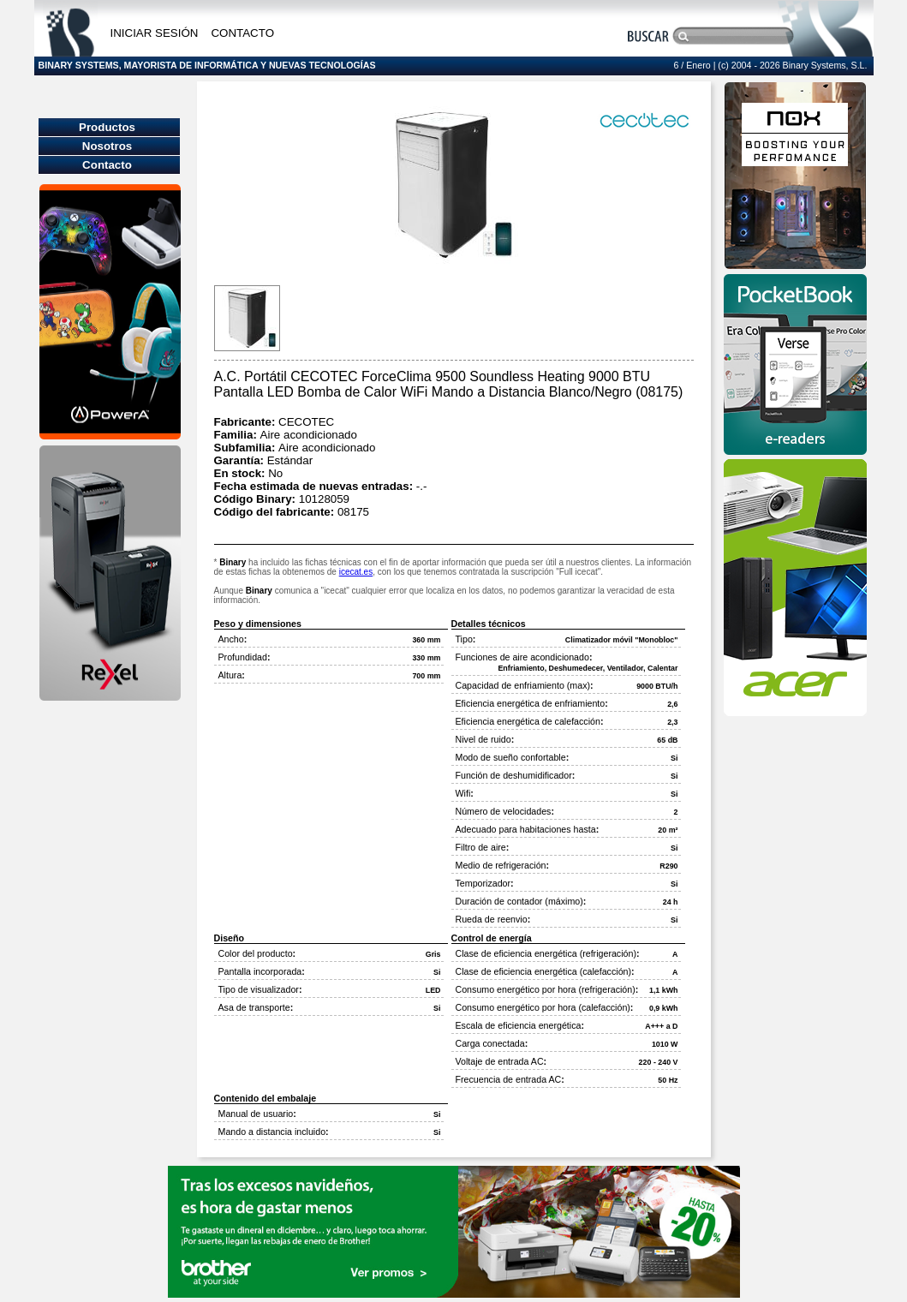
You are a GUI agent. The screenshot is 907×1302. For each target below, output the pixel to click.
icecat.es (356, 571)
